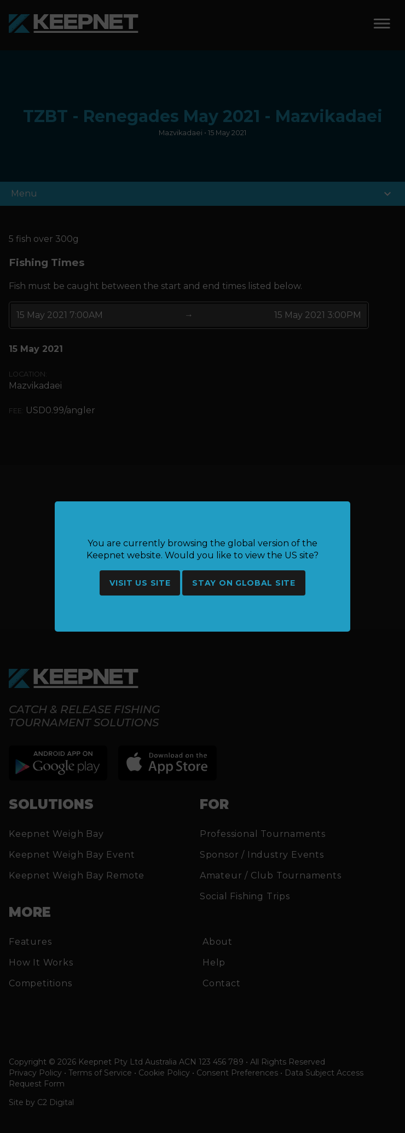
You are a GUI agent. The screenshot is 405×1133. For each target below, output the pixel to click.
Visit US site (139, 583)
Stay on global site (243, 583)
